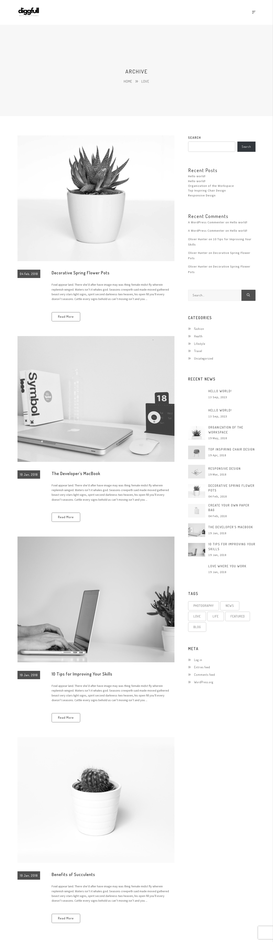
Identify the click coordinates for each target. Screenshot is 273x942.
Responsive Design (202, 195)
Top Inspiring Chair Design (207, 191)
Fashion (199, 329)
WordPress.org (203, 682)
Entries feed (202, 667)
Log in (198, 660)
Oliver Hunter (198, 239)
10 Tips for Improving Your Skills (82, 674)
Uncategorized (203, 358)
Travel (198, 351)
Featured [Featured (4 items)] (238, 616)
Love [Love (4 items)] (197, 616)
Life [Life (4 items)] (216, 616)
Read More (66, 316)
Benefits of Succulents (73, 874)
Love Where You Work (227, 566)
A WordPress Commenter (206, 222)
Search (194, 137)
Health (198, 336)
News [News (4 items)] (230, 606)
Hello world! (197, 176)
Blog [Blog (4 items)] (197, 627)
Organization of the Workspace (211, 186)
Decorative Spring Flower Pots (81, 272)
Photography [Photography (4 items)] (203, 606)
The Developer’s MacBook (76, 473)
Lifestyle (199, 343)
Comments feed (204, 675)
